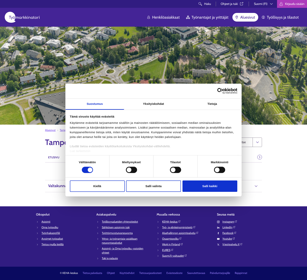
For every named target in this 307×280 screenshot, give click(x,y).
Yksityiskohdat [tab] (153, 103)
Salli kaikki (209, 186)
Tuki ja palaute (110, 258)
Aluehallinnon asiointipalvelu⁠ (180, 233)
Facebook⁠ (229, 233)
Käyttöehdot (127, 273)
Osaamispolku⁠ (172, 238)
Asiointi (46, 221)
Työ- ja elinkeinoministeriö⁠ (179, 227)
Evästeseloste (174, 273)
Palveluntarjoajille (220, 273)
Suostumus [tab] (95, 103)
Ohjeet (111, 273)
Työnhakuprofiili (51, 233)
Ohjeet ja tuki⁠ (232, 4)
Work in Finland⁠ (172, 244)
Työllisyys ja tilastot (280, 17)
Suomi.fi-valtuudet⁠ (174, 255)
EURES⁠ (167, 250)
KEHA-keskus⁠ (171, 221)
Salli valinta (153, 186)
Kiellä (97, 186)
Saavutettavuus (196, 273)
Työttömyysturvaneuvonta (117, 233)
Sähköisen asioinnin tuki (116, 227)
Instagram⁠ (229, 221)
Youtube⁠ (228, 238)
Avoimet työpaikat (52, 238)
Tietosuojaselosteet (150, 273)
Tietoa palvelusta (92, 273)
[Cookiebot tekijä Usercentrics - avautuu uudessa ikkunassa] (220, 91)
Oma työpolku (50, 227)
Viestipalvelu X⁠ (232, 244)
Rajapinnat (241, 273)
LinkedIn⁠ (229, 227)
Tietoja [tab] (212, 103)
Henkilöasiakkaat (163, 17)
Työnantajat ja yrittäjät (207, 17)
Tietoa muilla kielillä (53, 244)
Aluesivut (245, 17)
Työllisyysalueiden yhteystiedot (120, 221)
